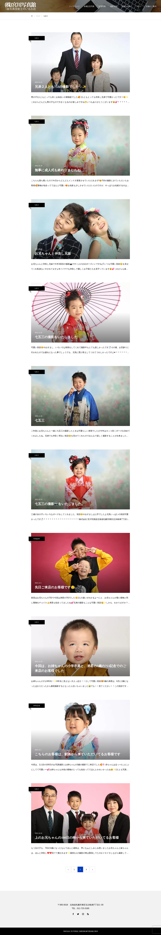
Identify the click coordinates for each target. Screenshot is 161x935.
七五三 (36, 38)
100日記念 (36, 705)
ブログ (138, 6)
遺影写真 (113, 6)
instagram (36, 539)
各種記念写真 (89, 6)
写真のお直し (126, 6)
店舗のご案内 (151, 6)
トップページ (74, 6)
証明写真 (102, 6)
